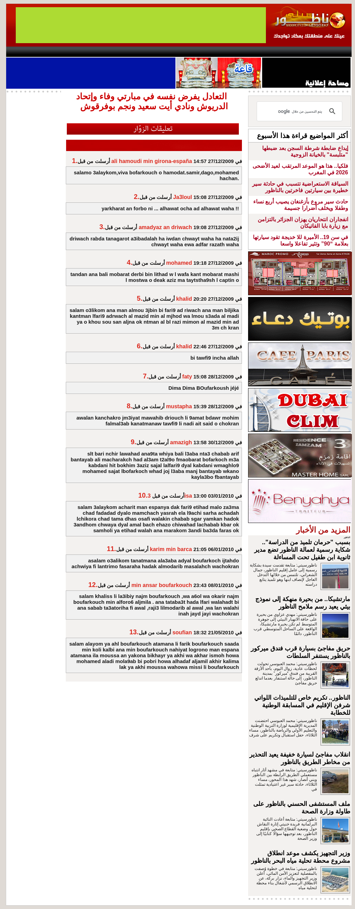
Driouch (279, 52)
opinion (74, 52)
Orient (218, 52)
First (336, 52)
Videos (136, 52)
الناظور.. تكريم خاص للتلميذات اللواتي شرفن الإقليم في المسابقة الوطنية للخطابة (302, 705)
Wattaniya (192, 52)
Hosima (247, 52)
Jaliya (166, 52)
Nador (307, 52)
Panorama (101, 52)
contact (26, 52)
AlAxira (53, 52)
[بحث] (300, 111)
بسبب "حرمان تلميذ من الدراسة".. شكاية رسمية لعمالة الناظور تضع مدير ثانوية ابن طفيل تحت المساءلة (302, 550)
